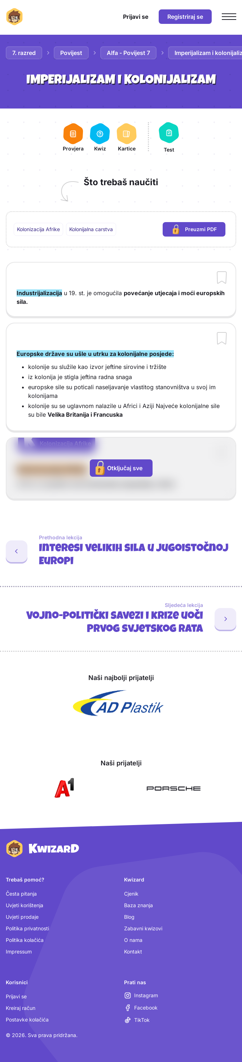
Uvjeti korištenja (24, 905)
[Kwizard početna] (14, 16)
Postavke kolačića (27, 1019)
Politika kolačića (25, 940)
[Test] (168, 136)
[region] (121, 229)
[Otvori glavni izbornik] (229, 16)
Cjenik (131, 894)
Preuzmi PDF (199, 230)
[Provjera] (73, 136)
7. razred (24, 52)
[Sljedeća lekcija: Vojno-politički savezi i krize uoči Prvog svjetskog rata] (121, 619)
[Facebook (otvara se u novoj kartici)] (141, 1007)
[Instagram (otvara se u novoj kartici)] (141, 995)
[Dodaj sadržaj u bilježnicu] (222, 278)
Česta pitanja (21, 894)
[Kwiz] (100, 136)
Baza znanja (138, 905)
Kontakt (133, 951)
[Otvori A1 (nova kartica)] (63, 788)
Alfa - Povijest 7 (128, 52)
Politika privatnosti (27, 928)
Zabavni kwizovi (143, 928)
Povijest (71, 52)
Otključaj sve (119, 468)
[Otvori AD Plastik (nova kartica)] (118, 703)
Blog (129, 917)
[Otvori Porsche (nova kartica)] (173, 788)
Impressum (19, 951)
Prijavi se (16, 996)
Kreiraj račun (20, 1008)
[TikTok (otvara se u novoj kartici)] (137, 1020)
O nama (133, 940)
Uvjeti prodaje (22, 917)
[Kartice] (126, 136)
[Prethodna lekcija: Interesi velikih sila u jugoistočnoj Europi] (121, 551)
